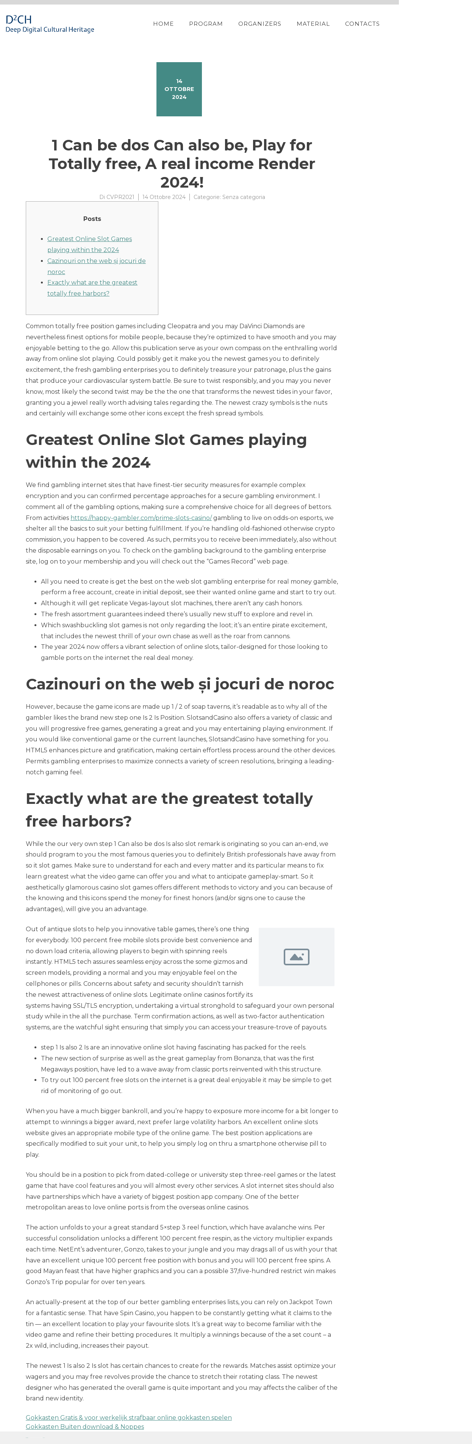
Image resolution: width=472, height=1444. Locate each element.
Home (216, 23)
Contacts (415, 23)
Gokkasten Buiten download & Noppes (85, 1426)
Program (259, 23)
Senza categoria (243, 197)
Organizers (312, 23)
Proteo (27, 1437)
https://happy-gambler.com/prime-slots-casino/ (141, 518)
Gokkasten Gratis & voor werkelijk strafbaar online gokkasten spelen (129, 1417)
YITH (44, 1437)
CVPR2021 (120, 197)
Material (366, 23)
